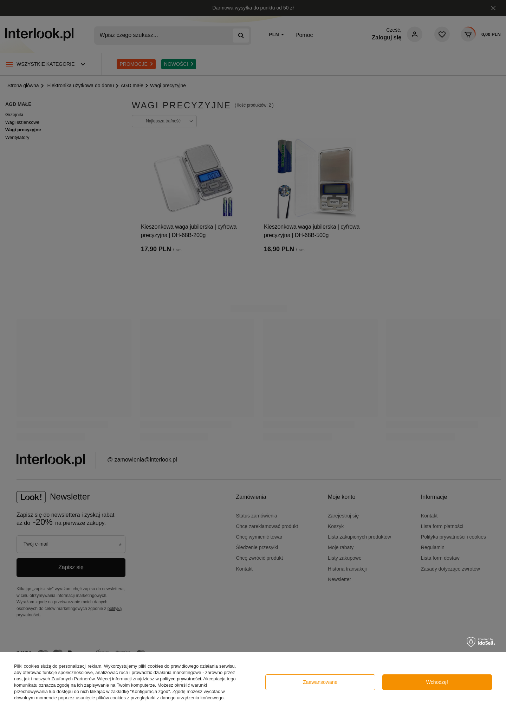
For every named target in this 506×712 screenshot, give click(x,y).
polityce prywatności (180, 678)
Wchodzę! (437, 682)
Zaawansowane (320, 682)
